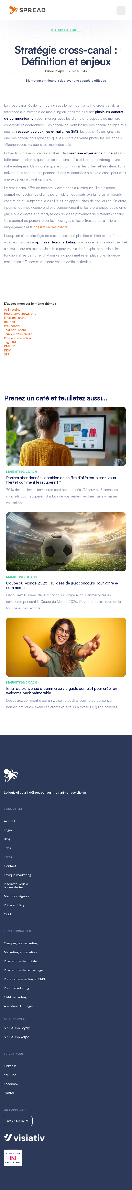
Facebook (11, 1084)
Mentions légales (16, 896)
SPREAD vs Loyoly (17, 1028)
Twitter (9, 1093)
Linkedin (10, 1066)
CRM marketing (15, 997)
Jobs (7, 848)
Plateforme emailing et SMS (24, 979)
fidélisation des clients (50, 227)
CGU (7, 914)
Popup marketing (16, 988)
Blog (7, 839)
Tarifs (8, 857)
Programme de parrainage (23, 970)
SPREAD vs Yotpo (16, 1037)
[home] (27, 10)
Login (8, 830)
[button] (121, 10)
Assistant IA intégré (18, 1006)
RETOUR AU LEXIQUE (66, 30)
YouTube (10, 1075)
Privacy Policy (14, 905)
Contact (10, 866)
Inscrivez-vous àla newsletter (16, 885)
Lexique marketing (17, 875)
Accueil (9, 821)
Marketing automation (20, 952)
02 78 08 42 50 (18, 1121)
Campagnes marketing (21, 943)
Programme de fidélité (20, 961)
